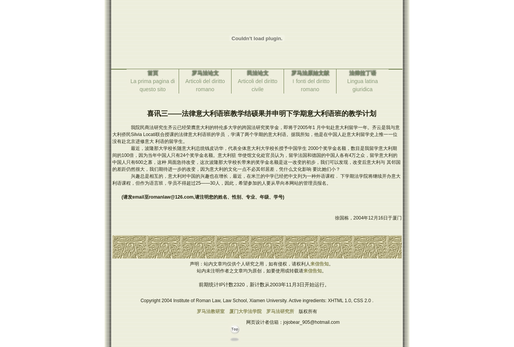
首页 (152, 73)
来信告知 (319, 264)
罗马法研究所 (280, 311)
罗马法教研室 (211, 311)
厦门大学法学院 (245, 311)
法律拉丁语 (362, 73)
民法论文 (258, 73)
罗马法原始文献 (310, 73)
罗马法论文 (205, 73)
